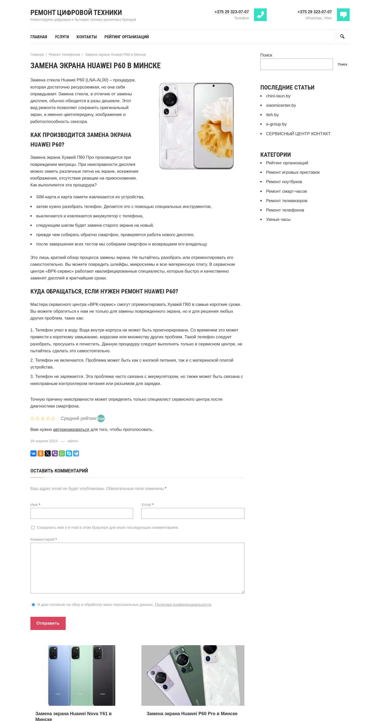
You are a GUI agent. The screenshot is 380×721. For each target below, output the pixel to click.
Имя (35, 504)
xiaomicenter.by (281, 105)
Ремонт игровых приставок (293, 172)
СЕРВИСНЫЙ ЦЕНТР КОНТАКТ (298, 133)
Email (147, 504)
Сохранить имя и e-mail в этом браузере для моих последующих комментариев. (108, 527)
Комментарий (43, 539)
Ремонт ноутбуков (284, 181)
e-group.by (276, 124)
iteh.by (272, 114)
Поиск (266, 55)
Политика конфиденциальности (183, 604)
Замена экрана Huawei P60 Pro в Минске (192, 713)
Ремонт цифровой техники (76, 12)
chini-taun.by (278, 96)
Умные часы (278, 219)
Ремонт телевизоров (286, 200)
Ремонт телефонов (285, 210)
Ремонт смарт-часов (286, 191)
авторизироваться (71, 429)
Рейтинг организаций (287, 163)
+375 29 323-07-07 (231, 12)
